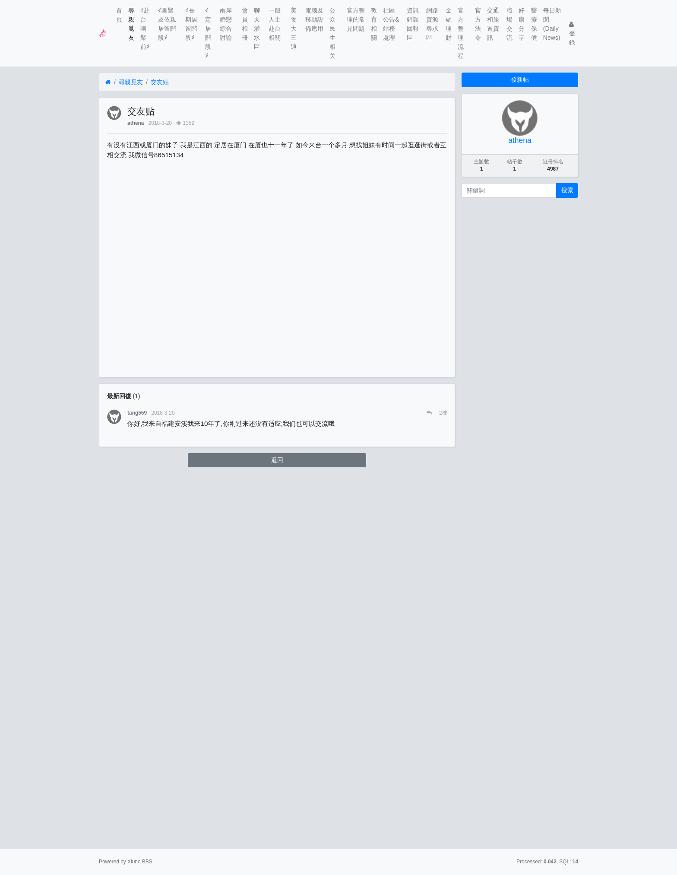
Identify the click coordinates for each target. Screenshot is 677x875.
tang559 (137, 413)
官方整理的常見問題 (356, 19)
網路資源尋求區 (432, 24)
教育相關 (374, 24)
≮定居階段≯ (208, 33)
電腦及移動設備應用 (314, 19)
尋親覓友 (131, 24)
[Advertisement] (277, 262)
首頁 (119, 15)
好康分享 (522, 24)
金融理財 (449, 24)
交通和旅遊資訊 (493, 24)
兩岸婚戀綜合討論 (226, 24)
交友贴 (160, 82)
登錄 (572, 33)
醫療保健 (534, 24)
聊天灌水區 (257, 28)
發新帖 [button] (520, 79)
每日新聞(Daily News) (552, 24)
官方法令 (478, 24)
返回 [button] (277, 460)
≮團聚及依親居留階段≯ (167, 24)
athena (135, 123)
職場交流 (509, 24)
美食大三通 (294, 28)
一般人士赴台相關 (275, 24)
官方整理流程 (461, 33)
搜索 (567, 190)
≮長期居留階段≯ (191, 24)
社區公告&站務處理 (391, 24)
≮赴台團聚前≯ (145, 28)
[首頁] (108, 82)
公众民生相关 (332, 33)
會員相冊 (245, 24)
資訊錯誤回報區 (413, 24)
